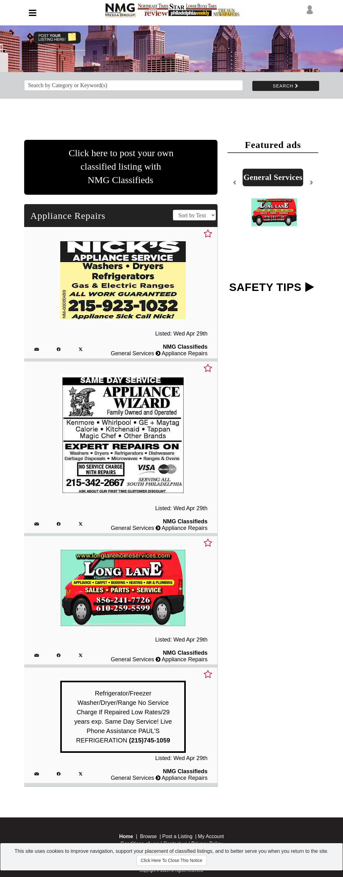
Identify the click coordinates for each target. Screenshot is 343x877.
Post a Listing (177, 836)
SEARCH (285, 85)
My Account (211, 836)
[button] (235, 185)
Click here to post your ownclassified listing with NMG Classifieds (121, 166)
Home (126, 836)
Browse (148, 836)
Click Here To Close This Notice (171, 860)
